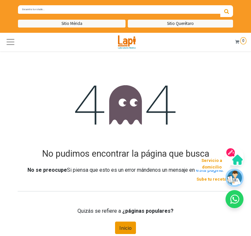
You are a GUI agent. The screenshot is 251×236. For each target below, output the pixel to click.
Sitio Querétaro (180, 23)
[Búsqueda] (226, 11)
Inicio (125, 228)
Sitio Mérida (71, 23)
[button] (10, 42)
